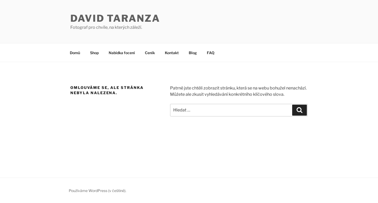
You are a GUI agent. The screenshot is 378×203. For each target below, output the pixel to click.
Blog (193, 52)
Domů (75, 52)
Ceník (150, 52)
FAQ (210, 52)
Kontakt (172, 52)
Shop (94, 52)
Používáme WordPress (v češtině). (97, 190)
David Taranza (115, 18)
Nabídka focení (122, 52)
